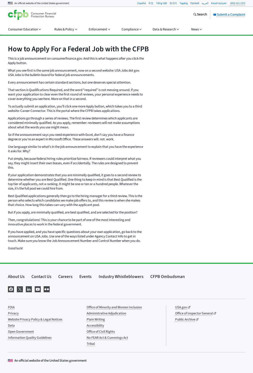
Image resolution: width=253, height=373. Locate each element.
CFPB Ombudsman (167, 276)
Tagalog (184, 3)
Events (85, 276)
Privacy (13, 313)
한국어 (173, 3)
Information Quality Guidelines (30, 337)
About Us (16, 276)
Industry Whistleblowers (121, 276)
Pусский (194, 3)
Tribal (91, 343)
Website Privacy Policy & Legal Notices (35, 319)
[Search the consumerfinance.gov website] (200, 15)
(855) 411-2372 (237, 3)
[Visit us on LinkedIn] (29, 288)
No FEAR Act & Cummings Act (107, 337)
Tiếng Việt (161, 3)
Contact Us (41, 276)
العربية (205, 3)
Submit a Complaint (229, 14)
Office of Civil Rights (101, 331)
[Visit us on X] (20, 288)
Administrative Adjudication (106, 313)
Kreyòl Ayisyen (218, 3)
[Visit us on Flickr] (47, 288)
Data (11, 325)
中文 (151, 3)
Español (141, 3)
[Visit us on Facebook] (11, 288)
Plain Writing (96, 319)
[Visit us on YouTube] (38, 288)
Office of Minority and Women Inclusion (114, 307)
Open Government (21, 331)
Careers (65, 276)
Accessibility (95, 325)
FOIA (11, 307)
